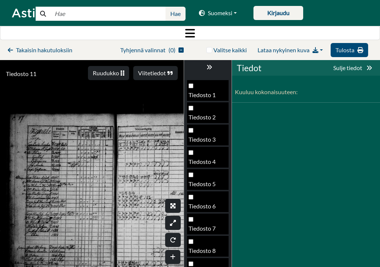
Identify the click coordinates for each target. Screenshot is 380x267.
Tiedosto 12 (204, 208)
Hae (175, 13)
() (152, 49)
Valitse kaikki (230, 49)
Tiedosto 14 (204, 252)
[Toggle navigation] (190, 33)
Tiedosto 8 (202, 119)
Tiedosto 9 (202, 141)
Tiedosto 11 (21, 73)
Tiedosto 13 (204, 230)
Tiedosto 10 (204, 163)
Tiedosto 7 (202, 96)
